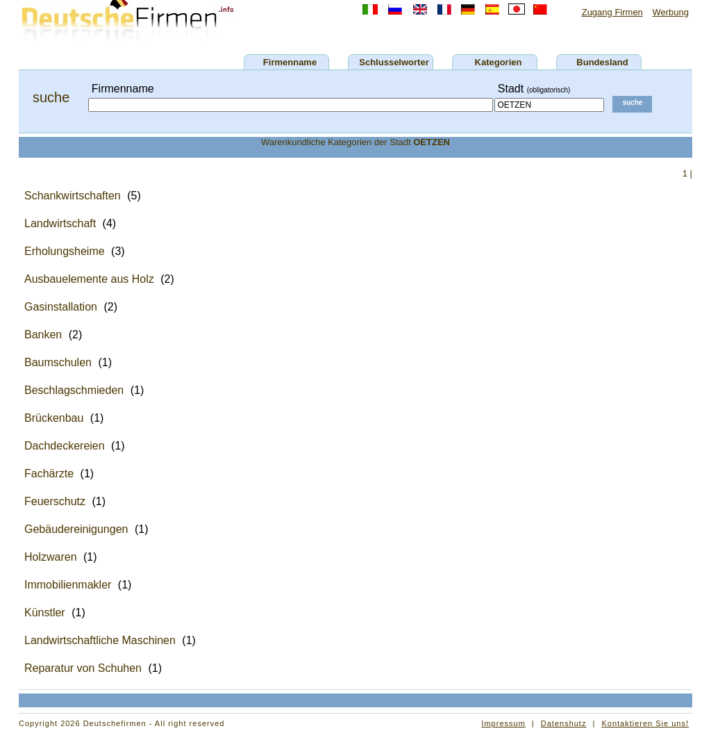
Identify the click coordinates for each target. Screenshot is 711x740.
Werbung (670, 12)
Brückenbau (53, 418)
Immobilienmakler (67, 585)
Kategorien (498, 62)
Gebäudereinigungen (76, 529)
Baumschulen (58, 362)
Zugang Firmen (612, 12)
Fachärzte (49, 473)
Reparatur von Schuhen (83, 668)
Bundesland (602, 62)
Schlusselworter (393, 62)
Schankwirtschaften (72, 196)
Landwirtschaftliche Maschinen (100, 640)
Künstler (44, 612)
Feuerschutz (54, 501)
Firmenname (290, 62)
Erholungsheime (64, 251)
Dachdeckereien (64, 446)
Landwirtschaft (60, 223)
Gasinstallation (60, 307)
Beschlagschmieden (74, 390)
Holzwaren (50, 557)
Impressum (503, 723)
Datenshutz (564, 723)
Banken (43, 334)
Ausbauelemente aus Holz (89, 279)
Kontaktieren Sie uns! (645, 723)
